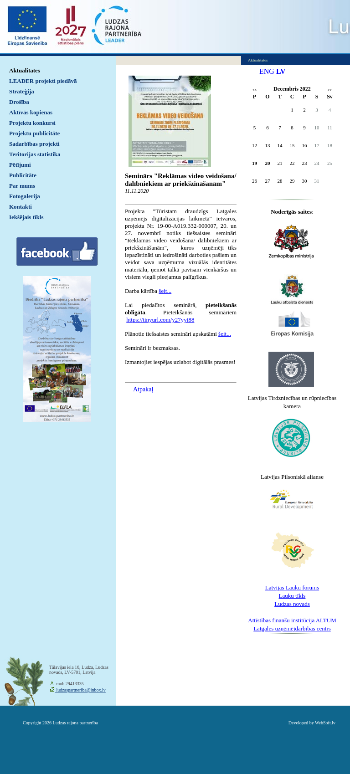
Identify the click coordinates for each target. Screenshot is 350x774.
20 (267, 163)
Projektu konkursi (32, 122)
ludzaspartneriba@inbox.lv (80, 689)
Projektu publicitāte (34, 133)
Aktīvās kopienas (30, 112)
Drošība (19, 101)
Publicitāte (22, 175)
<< (254, 90)
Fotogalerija (24, 196)
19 (254, 163)
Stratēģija (21, 91)
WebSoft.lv (325, 722)
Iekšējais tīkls (26, 217)
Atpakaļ (143, 389)
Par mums (22, 185)
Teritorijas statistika (35, 154)
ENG (266, 71)
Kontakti (20, 206)
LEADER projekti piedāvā (43, 80)
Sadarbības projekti (34, 143)
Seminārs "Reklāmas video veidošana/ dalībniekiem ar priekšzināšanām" (181, 179)
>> (330, 90)
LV (281, 71)
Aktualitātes (24, 70)
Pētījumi (20, 164)
